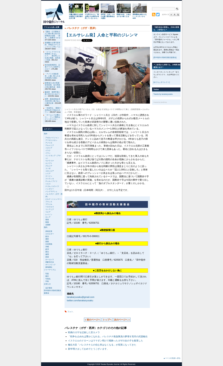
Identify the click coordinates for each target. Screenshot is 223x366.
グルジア (48, 166)
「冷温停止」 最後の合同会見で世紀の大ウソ (53, 110)
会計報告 (48, 288)
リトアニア (49, 209)
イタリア (48, 148)
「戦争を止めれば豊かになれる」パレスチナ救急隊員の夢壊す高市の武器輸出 (108, 336)
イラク (47, 150)
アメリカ (48, 143)
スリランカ (49, 179)
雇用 (47, 254)
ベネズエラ (49, 207)
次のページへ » (122, 319)
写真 (47, 274)
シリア (47, 174)
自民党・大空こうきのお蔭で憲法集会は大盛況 (108, 16)
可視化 (47, 279)
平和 (47, 281)
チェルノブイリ (51, 181)
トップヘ (107, 319)
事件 (47, 276)
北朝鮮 (47, 225)
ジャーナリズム (50, 270)
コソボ (47, 168)
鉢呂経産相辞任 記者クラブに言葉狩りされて (52, 67)
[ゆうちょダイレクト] (161, 82)
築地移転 (48, 267)
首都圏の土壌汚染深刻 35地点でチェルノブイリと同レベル (52, 45)
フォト (70, 312)
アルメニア (49, 145)
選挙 (47, 239)
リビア (47, 212)
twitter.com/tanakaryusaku (80, 300)
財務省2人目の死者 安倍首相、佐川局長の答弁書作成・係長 (53, 85)
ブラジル (48, 204)
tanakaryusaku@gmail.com (80, 297)
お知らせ (47, 284)
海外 (45, 134)
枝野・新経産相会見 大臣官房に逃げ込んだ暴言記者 (53, 101)
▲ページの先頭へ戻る (171, 358)
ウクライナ (49, 161)
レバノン (48, 215)
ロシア (47, 217)
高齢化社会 (49, 262)
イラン (47, 153)
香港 (47, 220)
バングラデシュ (51, 191)
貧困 (47, 242)
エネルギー (49, 234)
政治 (47, 236)
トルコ (47, 184)
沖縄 (47, 247)
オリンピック (50, 265)
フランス (48, 202)
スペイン (48, 176)
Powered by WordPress (160, 102)
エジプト (48, 163)
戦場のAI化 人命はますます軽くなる (124, 15)
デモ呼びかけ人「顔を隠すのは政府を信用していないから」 (92, 16)
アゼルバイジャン (52, 138)
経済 (47, 249)
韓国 (47, 222)
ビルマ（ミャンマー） (53, 199)
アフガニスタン (51, 140)
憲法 (47, 252)
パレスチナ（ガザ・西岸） (82, 28)
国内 (45, 227)
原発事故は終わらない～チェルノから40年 (140, 16)
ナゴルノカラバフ (52, 186)
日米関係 (48, 244)
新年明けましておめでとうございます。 (88, 349)
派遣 (47, 257)
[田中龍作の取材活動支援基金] (165, 57)
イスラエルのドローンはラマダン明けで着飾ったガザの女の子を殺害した (105, 340)
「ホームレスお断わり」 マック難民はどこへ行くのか (52, 117)
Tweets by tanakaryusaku (163, 94)
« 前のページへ (92, 319)
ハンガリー (49, 189)
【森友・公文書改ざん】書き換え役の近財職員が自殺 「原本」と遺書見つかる (52, 35)
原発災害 (48, 231)
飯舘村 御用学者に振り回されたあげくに (52, 94)
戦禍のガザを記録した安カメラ (84, 332)
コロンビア (49, 171)
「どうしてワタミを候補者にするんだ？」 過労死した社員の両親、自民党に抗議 (52, 56)
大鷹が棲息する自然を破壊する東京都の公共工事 (76, 16)
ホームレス (49, 259)
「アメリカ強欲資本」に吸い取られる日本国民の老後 (52, 76)
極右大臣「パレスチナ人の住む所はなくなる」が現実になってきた (102, 345)
